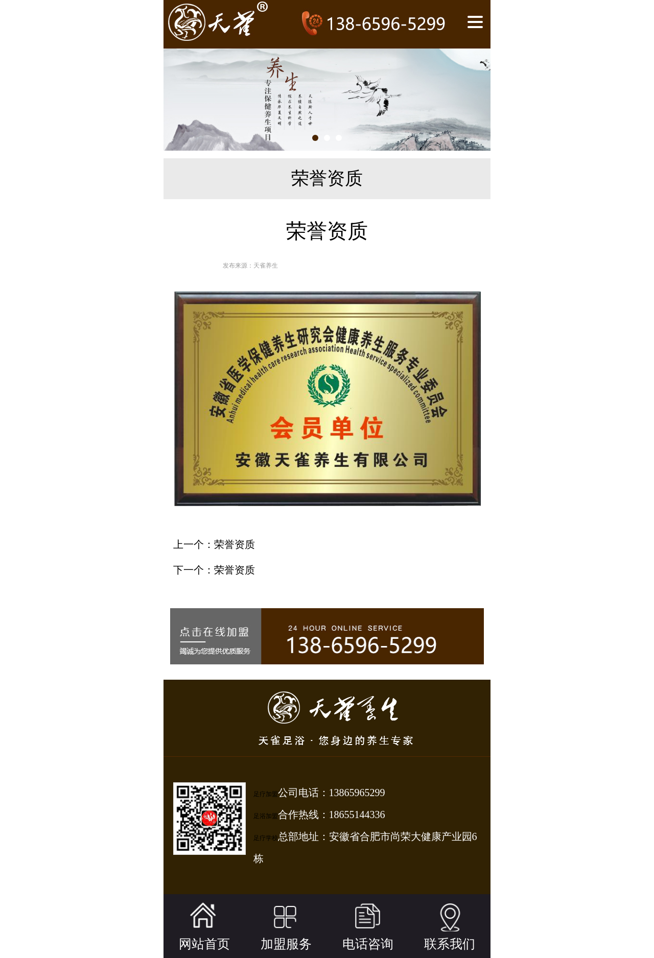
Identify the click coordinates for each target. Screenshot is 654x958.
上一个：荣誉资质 (214, 544)
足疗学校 (265, 838)
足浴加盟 (265, 816)
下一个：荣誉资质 (214, 570)
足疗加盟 (265, 794)
